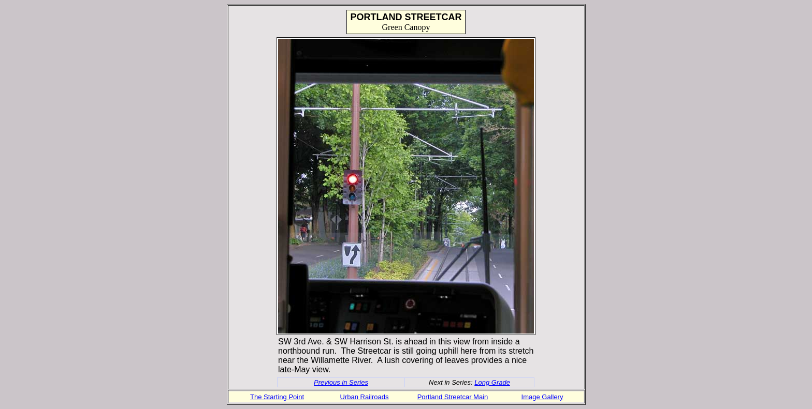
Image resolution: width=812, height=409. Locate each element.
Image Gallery (542, 397)
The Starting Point (277, 397)
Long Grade (492, 382)
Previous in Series (341, 382)
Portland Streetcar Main (452, 397)
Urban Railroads (364, 397)
